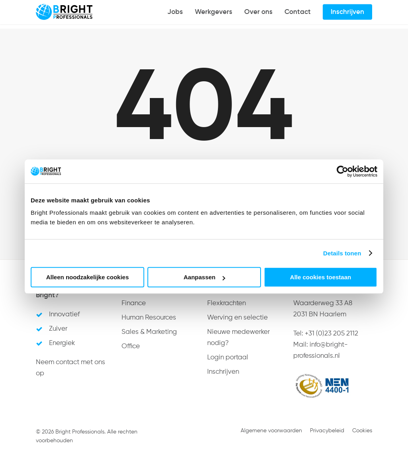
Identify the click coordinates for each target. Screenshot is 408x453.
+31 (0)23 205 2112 (331, 333)
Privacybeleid (327, 430)
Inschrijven (223, 372)
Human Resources (149, 317)
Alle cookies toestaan (320, 277)
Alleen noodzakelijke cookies (87, 277)
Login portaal (227, 357)
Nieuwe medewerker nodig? (238, 338)
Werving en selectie (237, 317)
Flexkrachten (226, 303)
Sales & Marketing (149, 332)
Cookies (362, 430)
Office (131, 346)
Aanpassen (204, 277)
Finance (134, 303)
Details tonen (342, 253)
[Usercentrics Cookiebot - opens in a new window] (342, 171)
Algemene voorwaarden (271, 430)
